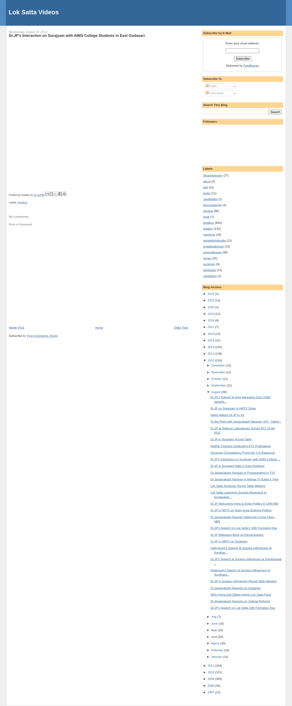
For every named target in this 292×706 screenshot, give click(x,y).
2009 (211, 679)
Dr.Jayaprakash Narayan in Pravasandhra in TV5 (243, 472)
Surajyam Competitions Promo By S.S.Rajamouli (243, 452)
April (214, 636)
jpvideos (22, 202)
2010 (211, 672)
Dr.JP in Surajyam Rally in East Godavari (237, 466)
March (215, 643)
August (216, 392)
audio (206, 193)
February (217, 650)
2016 (211, 333)
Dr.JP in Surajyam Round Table (231, 439)
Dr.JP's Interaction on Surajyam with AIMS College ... (245, 459)
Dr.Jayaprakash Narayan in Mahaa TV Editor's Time (245, 479)
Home (99, 327)
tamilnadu (209, 270)
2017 (211, 327)
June (215, 623)
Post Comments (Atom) (42, 336)
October (217, 379)
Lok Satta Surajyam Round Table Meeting (238, 486)
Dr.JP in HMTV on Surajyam (229, 541)
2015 (211, 340)
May (214, 630)
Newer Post (16, 327)
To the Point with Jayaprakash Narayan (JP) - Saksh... (246, 421)
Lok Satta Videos (34, 12)
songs (207, 258)
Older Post (181, 327)
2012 (211, 360)
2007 (211, 692)
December (218, 365)
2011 (211, 665)
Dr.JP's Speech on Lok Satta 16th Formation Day (243, 608)
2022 (211, 300)
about (207, 181)
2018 (211, 320)
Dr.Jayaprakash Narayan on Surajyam (236, 588)
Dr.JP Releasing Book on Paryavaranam (237, 535)
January (217, 656)
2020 (211, 307)
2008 (211, 685)
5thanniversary (212, 175)
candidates (210, 199)
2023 (211, 293)
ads (205, 187)
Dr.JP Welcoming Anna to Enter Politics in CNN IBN (244, 503)
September (219, 385)
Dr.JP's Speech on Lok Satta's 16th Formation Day (244, 528)
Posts (211, 86)
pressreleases (212, 252)
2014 (211, 347)
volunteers (210, 276)
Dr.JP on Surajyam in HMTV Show (233, 408)
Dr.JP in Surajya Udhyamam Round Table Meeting (243, 581)
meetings (209, 234)
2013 (211, 353)
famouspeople (212, 205)
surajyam (209, 264)
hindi (206, 217)
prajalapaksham (213, 246)
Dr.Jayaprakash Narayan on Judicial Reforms (240, 601)
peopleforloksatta (214, 240)
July (214, 616)
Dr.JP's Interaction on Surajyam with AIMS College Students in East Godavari (77, 35)
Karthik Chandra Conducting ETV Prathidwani (241, 446)
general (208, 211)
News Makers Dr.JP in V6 (227, 415)
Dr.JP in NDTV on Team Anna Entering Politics (241, 510)
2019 (211, 313)
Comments (215, 93)
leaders (208, 228)
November (218, 372)
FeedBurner (251, 65)
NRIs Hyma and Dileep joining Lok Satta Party (241, 594)
